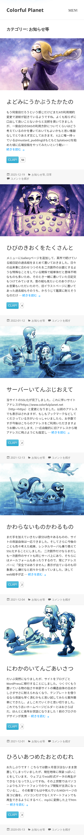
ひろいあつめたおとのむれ (40, 756)
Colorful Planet (25, 9)
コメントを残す (20, 178)
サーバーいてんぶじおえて (39, 389)
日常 (49, 174)
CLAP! (12, 159)
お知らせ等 (38, 174)
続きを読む (15, 149)
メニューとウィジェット (73, 14)
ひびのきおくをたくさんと (39, 247)
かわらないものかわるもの (40, 526)
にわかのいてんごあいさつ (39, 668)
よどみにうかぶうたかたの (39, 101)
